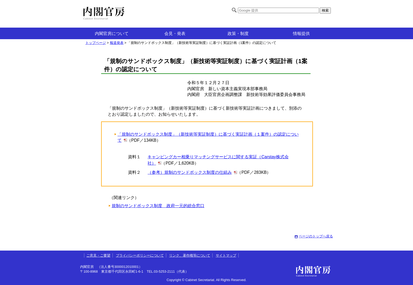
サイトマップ (226, 255)
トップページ (95, 43)
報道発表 (117, 43)
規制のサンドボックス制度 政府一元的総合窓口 (158, 205)
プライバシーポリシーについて (140, 255)
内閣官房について (112, 33)
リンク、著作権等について (189, 255)
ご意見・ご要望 (98, 255)
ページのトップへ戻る (316, 236)
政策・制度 (238, 33)
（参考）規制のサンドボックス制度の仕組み (190, 172)
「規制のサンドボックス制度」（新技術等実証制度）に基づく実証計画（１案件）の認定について (208, 137)
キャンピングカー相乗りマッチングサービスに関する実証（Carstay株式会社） (218, 160)
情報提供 (301, 33)
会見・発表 (174, 33)
